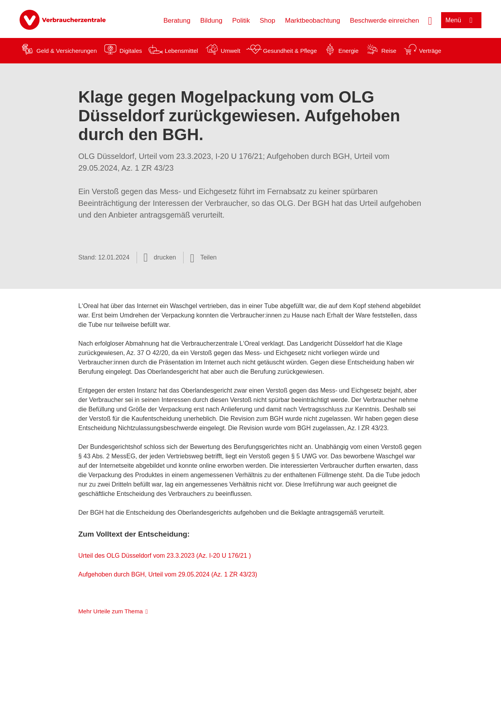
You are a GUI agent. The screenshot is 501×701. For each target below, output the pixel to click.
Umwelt (230, 50)
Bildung (211, 20)
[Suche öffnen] (430, 20)
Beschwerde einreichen (384, 20)
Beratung (176, 20)
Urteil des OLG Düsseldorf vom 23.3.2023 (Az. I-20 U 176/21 (163, 555)
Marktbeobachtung (312, 20)
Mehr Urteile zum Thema (110, 611)
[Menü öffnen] (461, 20)
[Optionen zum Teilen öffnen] (203, 257)
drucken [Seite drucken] (165, 257)
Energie (348, 50)
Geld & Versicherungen (66, 50)
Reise (388, 50)
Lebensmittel (181, 50)
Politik (241, 20)
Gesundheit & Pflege (290, 50)
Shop (268, 20)
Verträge (430, 50)
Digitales (130, 50)
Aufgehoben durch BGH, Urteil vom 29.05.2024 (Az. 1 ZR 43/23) (167, 574)
